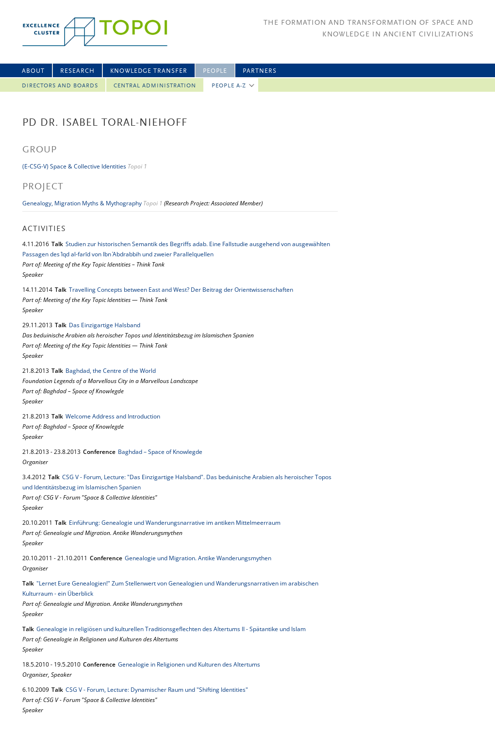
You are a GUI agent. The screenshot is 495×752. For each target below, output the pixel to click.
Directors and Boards (60, 86)
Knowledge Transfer (148, 71)
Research (77, 71)
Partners (260, 71)
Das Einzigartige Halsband (104, 325)
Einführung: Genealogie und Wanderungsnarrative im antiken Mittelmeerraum (174, 522)
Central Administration (155, 86)
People (215, 71)
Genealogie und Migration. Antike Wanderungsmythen (198, 558)
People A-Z (229, 86)
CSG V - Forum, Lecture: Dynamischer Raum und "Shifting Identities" (157, 689)
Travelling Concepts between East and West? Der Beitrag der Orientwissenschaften (181, 289)
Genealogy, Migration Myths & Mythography (82, 203)
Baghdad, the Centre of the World (111, 371)
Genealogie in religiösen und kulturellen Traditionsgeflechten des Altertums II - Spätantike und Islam (171, 629)
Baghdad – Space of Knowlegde (160, 452)
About (33, 71)
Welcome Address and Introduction (113, 416)
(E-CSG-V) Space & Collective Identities (74, 166)
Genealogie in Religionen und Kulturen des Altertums (189, 664)
